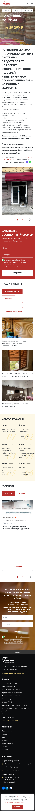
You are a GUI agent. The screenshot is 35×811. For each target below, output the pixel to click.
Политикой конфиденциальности (16, 261)
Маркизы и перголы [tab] (13, 312)
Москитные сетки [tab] (12, 305)
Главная (6, 10)
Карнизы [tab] (8, 298)
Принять (17, 806)
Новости (5, 734)
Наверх (17, 652)
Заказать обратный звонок (13, 673)
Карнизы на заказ (9, 714)
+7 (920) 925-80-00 (9, 159)
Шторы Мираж (8, 699)
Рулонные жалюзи (9, 683)
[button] (30, 219)
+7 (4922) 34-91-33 (25, 157)
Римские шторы (8, 686)
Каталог (17, 10)
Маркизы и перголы (10, 720)
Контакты (5, 750)
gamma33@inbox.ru (12, 761)
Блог (3, 737)
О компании (7, 731)
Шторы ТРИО (7, 702)
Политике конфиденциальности (13, 802)
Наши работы (7, 744)
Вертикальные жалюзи (11, 696)
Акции (4, 740)
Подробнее (17, 566)
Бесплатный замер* (13, 39)
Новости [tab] (8, 493)
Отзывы (5, 747)
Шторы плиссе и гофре (11, 689)
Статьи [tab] (22, 493)
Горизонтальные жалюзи (12, 693)
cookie (18, 796)
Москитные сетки (9, 717)
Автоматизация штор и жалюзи (14, 705)
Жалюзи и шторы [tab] (12, 291)
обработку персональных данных (13, 265)
